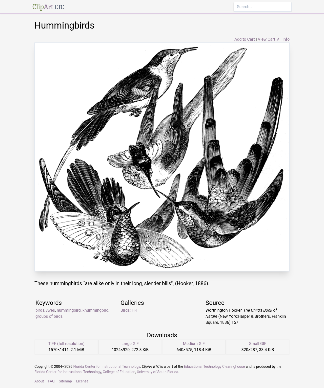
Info (286, 39)
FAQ (51, 381)
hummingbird (69, 310)
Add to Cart (244, 39)
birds (39, 310)
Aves (50, 310)
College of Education (119, 372)
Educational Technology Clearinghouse (214, 366)
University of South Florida (157, 372)
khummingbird (96, 310)
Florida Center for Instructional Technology (106, 366)
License (82, 381)
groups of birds (49, 316)
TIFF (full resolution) (66, 343)
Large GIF (130, 343)
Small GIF (257, 343)
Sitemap (65, 381)
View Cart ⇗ (269, 39)
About (39, 381)
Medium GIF (194, 343)
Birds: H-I (128, 310)
